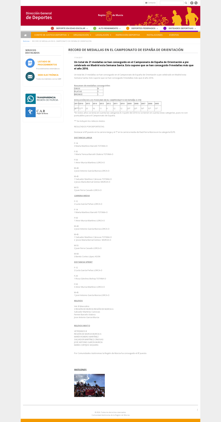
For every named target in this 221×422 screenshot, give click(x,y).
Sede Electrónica (48, 74)
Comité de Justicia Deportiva (50, 35)
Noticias (26, 41)
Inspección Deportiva (128, 35)
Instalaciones (155, 35)
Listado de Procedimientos (47, 63)
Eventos (174, 35)
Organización (81, 35)
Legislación (102, 35)
